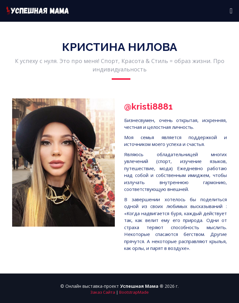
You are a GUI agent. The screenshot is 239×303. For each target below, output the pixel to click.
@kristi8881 (148, 107)
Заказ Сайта (102, 292)
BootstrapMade (134, 292)
